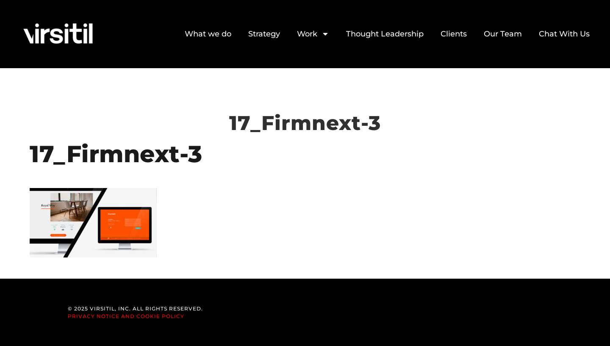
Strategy (264, 34)
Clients (454, 34)
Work (313, 34)
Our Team (503, 34)
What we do (208, 34)
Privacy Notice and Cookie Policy (126, 316)
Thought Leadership (385, 34)
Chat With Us (564, 34)
